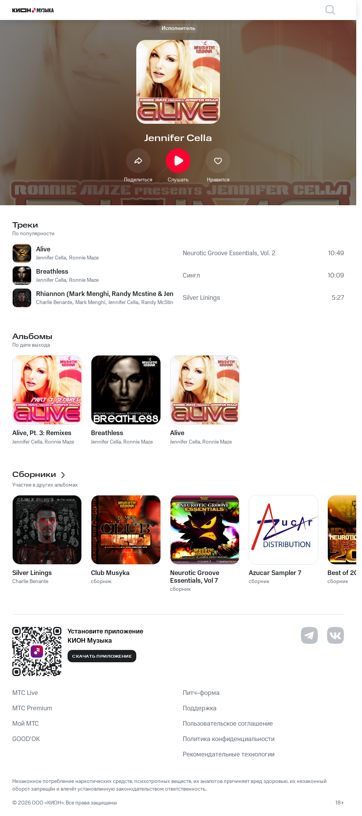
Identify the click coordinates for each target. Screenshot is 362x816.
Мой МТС (25, 723)
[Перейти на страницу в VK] (335, 635)
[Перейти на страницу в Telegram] (309, 635)
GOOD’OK (26, 739)
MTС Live (25, 693)
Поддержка (200, 708)
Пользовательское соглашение (228, 723)
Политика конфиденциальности (228, 739)
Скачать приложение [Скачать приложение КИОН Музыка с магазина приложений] (102, 656)
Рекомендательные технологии (228, 754)
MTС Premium (32, 708)
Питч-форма (201, 693)
